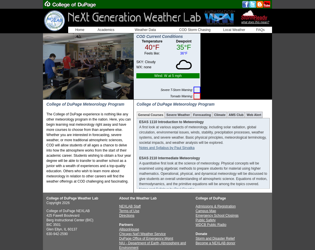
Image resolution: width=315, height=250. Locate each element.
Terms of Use (129, 211)
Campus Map (206, 211)
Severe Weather (178, 115)
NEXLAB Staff (130, 206)
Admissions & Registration (216, 206)
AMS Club (236, 115)
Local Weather (234, 30)
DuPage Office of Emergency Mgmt (146, 239)
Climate (220, 115)
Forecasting (202, 115)
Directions (126, 216)
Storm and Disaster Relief (215, 239)
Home (79, 30)
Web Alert (254, 115)
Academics (106, 30)
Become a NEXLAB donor (215, 243)
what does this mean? (255, 22)
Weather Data (145, 30)
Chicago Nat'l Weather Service (142, 234)
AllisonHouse (129, 229)
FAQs (260, 30)
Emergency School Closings (217, 216)
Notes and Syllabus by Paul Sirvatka (166, 148)
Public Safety (206, 220)
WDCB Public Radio (211, 225)
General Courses (150, 115)
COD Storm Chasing (194, 30)
